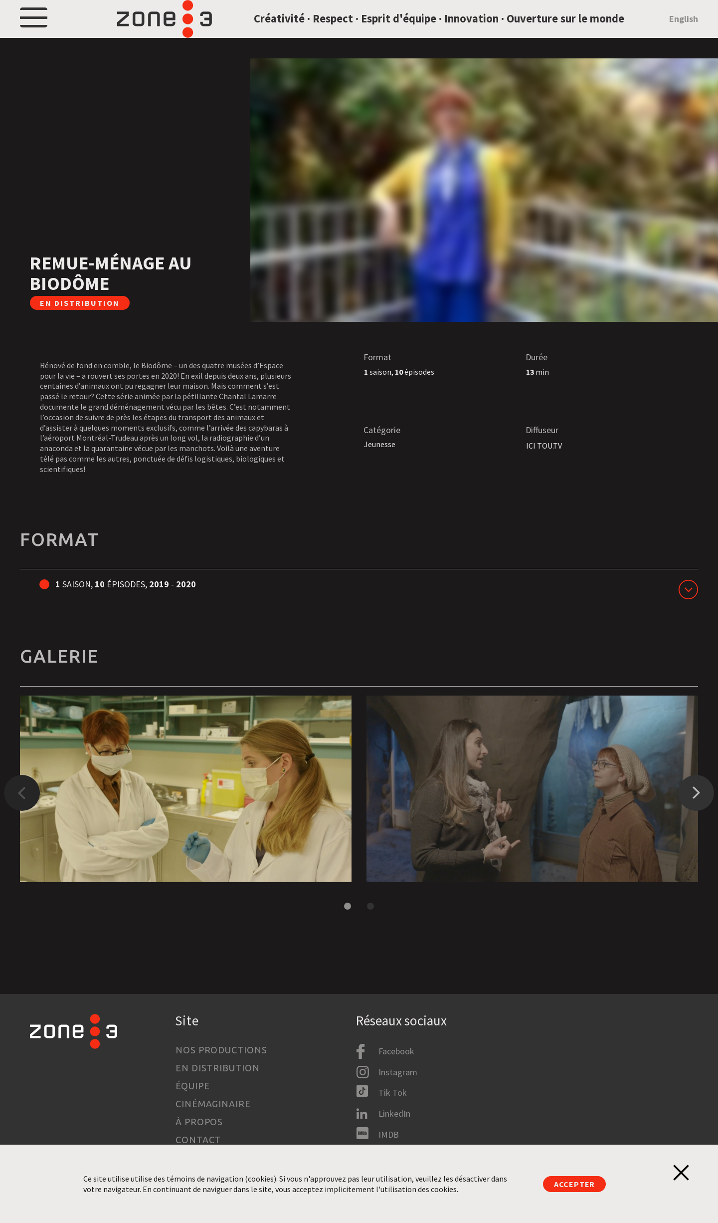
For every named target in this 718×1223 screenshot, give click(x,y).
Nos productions (221, 1050)
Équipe (192, 1086)
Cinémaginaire (213, 1104)
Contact (198, 1140)
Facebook (396, 1051)
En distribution (218, 1068)
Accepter (574, 1184)
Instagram (397, 1072)
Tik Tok (392, 1092)
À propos (199, 1122)
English (683, 31)
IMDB (388, 1134)
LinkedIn (394, 1113)
